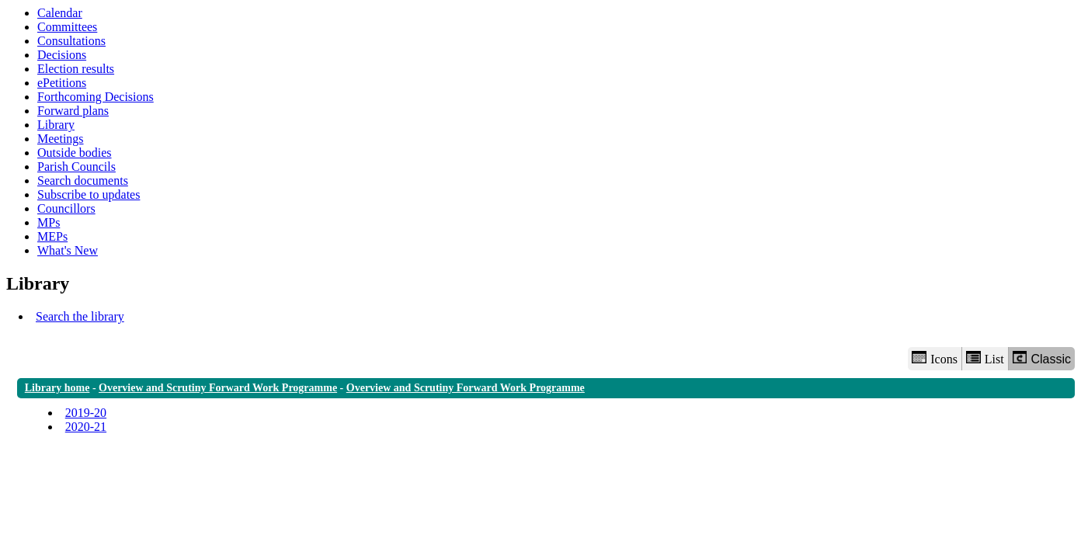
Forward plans (73, 110)
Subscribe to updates (88, 194)
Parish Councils (76, 166)
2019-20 (85, 412)
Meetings (60, 138)
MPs (48, 222)
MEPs (52, 236)
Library (56, 124)
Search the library (80, 316)
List (985, 358)
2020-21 (85, 426)
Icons (934, 358)
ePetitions (61, 82)
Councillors (66, 208)
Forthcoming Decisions (95, 96)
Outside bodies (74, 152)
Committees (67, 26)
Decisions (61, 54)
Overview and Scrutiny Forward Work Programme (218, 388)
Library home (57, 388)
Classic (1042, 358)
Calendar (59, 12)
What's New (67, 250)
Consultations (71, 40)
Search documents (82, 180)
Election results (75, 68)
